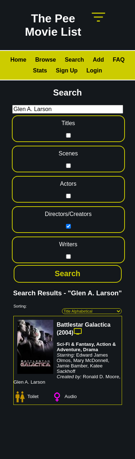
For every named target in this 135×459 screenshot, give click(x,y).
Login (94, 70)
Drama (90, 349)
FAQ (119, 60)
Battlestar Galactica (84, 325)
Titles (68, 123)
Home (18, 60)
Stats (40, 70)
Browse (45, 60)
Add (98, 60)
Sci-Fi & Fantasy (75, 344)
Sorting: (20, 306)
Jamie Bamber (72, 365)
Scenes (68, 153)
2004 (65, 333)
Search (74, 60)
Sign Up (66, 70)
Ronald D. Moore (101, 376)
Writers (68, 244)
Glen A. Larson (29, 382)
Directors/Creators (68, 214)
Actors (68, 184)
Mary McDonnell (90, 360)
